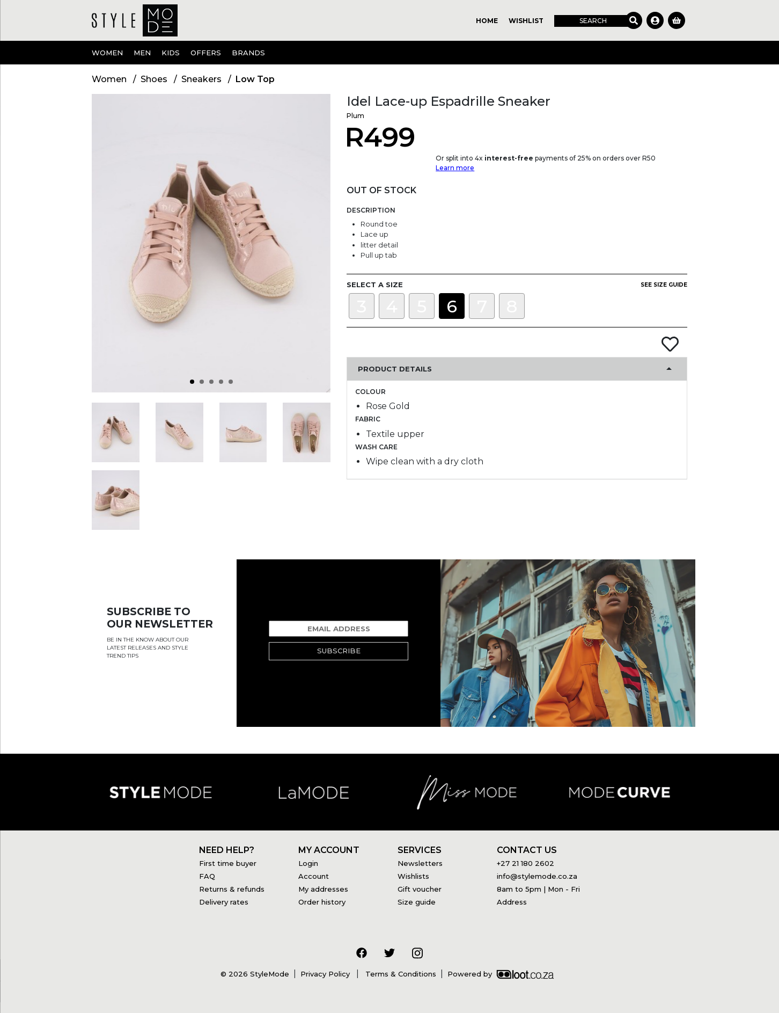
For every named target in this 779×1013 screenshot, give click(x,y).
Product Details (395, 369)
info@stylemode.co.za (537, 876)
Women (107, 52)
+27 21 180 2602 (525, 863)
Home (487, 21)
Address (512, 902)
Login (308, 863)
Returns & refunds (231, 889)
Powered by (500, 974)
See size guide (664, 284)
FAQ (207, 876)
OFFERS (205, 52)
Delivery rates (223, 902)
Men (142, 52)
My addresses (323, 889)
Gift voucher (420, 889)
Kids (170, 52)
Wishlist (526, 21)
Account (313, 876)
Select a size (375, 284)
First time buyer (227, 863)
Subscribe (339, 650)
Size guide (417, 902)
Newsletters (420, 863)
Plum (355, 116)
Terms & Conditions (399, 974)
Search (593, 21)
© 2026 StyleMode (255, 974)
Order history (322, 902)
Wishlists (413, 876)
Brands (248, 52)
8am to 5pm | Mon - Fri (538, 889)
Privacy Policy (326, 974)
